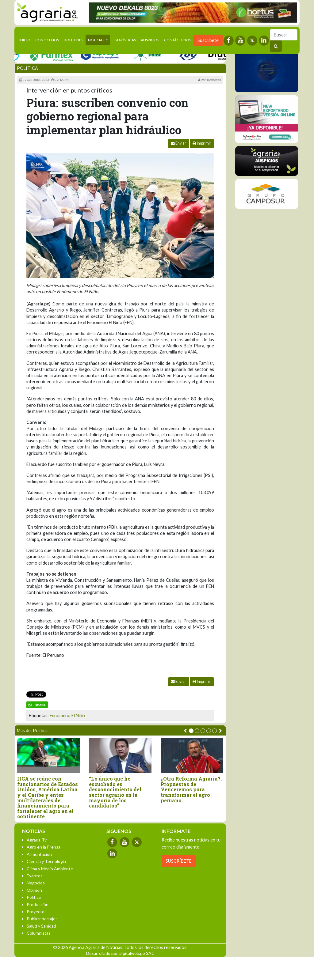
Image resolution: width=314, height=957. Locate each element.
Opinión (34, 890)
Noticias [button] (96, 40)
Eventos (35, 875)
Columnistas (39, 933)
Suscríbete (208, 40)
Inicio (26, 39)
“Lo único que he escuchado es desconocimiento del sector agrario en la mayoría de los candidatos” (115, 792)
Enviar (178, 143)
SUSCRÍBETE (179, 861)
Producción (37, 904)
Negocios (36, 882)
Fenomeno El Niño (67, 715)
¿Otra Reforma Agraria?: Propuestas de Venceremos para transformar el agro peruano (191, 789)
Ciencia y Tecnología (46, 861)
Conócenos (47, 40)
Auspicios (150, 40)
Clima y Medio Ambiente (50, 868)
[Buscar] (283, 34)
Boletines (73, 40)
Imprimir (202, 143)
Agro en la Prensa (43, 846)
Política (27, 68)
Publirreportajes (42, 918)
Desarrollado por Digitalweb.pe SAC (120, 953)
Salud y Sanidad (41, 926)
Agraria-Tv (37, 839)
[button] (191, 731)
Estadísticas (124, 40)
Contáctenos (177, 40)
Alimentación (39, 854)
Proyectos (37, 911)
